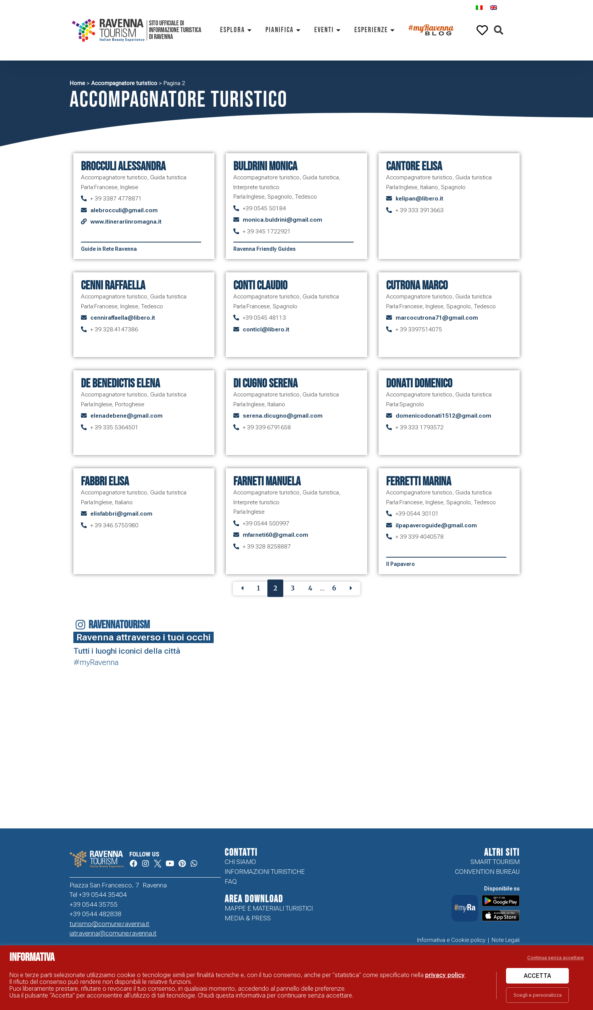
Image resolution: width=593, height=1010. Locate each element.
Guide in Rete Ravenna (109, 249)
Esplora (237, 30)
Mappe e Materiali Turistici (269, 908)
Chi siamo (240, 861)
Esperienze (375, 30)
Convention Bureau (487, 871)
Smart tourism (495, 861)
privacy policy (445, 975)
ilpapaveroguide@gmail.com (436, 525)
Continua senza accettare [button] (555, 957)
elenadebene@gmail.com (126, 415)
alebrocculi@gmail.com (124, 210)
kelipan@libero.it (419, 198)
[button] (499, 30)
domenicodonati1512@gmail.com (443, 415)
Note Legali (506, 940)
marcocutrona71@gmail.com (437, 317)
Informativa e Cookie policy (451, 940)
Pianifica (284, 30)
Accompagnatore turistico (124, 83)
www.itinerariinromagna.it (125, 221)
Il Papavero (400, 564)
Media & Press (248, 918)
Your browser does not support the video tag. (551, 786)
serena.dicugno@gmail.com (283, 415)
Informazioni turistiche (265, 871)
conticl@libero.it (266, 329)
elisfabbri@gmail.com (121, 513)
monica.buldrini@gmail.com (282, 219)
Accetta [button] (537, 975)
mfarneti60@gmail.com (275, 534)
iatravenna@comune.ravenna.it (113, 933)
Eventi (328, 30)
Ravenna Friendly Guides (264, 249)
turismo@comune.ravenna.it (109, 924)
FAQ (231, 881)
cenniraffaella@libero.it (122, 317)
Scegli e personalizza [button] (538, 995)
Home (77, 83)
